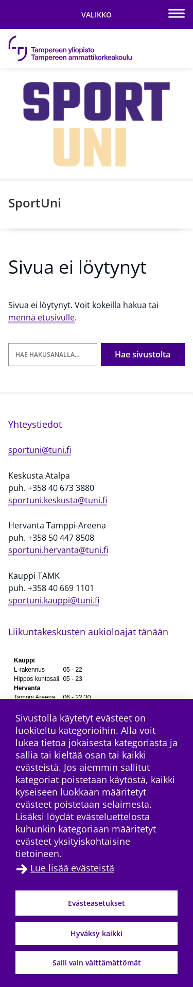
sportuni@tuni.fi (39, 449)
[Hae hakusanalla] (52, 354)
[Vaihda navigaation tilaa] (96, 14)
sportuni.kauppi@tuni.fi (53, 600)
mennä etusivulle (41, 317)
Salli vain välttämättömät (96, 962)
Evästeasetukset (96, 903)
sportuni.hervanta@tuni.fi (58, 550)
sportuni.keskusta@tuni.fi (57, 500)
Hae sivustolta (142, 354)
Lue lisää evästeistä (72, 868)
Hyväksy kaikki (96, 933)
